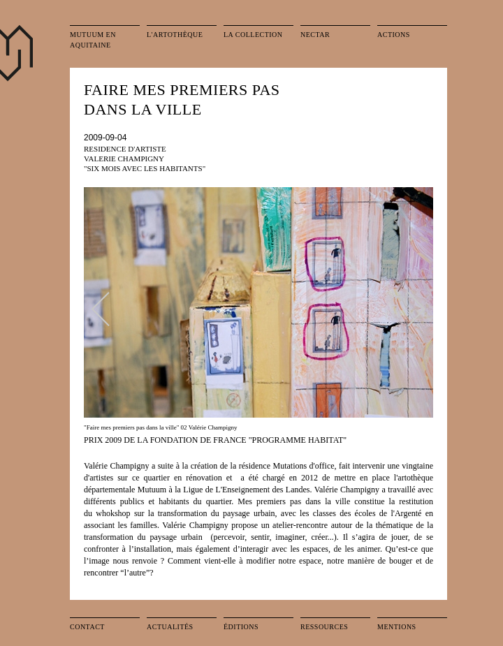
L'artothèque (175, 34)
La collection (253, 34)
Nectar (315, 34)
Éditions (241, 627)
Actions (393, 34)
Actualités (170, 627)
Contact (87, 627)
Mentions (396, 627)
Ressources (324, 627)
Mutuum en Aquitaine (93, 40)
